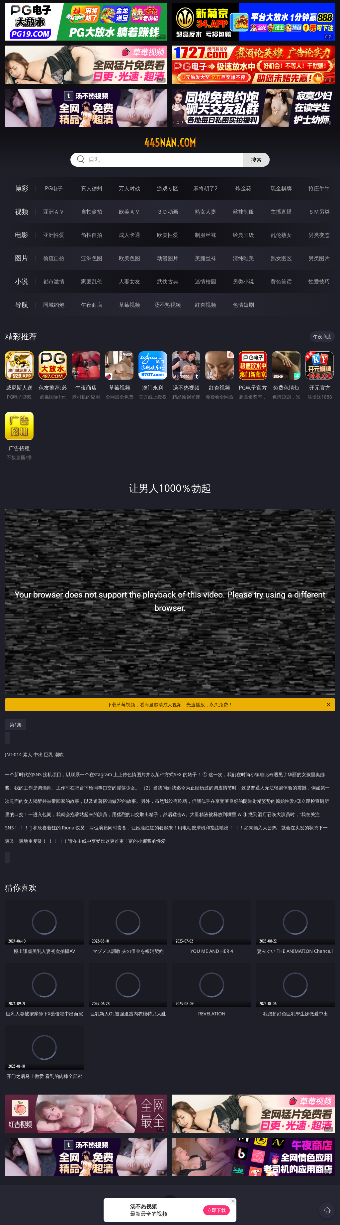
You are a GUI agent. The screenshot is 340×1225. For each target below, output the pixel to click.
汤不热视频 (167, 304)
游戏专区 (167, 188)
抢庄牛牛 (319, 188)
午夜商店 (91, 304)
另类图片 (319, 258)
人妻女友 (129, 281)
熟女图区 (281, 258)
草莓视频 (129, 304)
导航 (21, 304)
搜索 (256, 159)
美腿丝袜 (205, 258)
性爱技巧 (319, 281)
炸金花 (243, 188)
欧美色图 (129, 258)
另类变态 (319, 235)
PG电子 (53, 188)
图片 (21, 258)
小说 (21, 281)
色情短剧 (243, 304)
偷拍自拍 (91, 235)
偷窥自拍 (53, 258)
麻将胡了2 (205, 188)
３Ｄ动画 (167, 211)
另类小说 (243, 281)
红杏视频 (205, 304)
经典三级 (243, 235)
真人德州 (91, 188)
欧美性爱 (167, 235)
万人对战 (129, 188)
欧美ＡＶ (129, 211)
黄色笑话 (281, 281)
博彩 (21, 188)
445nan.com (170, 142)
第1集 (16, 724)
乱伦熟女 (281, 235)
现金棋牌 (281, 188)
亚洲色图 (91, 258)
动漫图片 (167, 258)
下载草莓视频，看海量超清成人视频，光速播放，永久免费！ (219, 705)
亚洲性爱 (53, 235)
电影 (21, 234)
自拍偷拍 (91, 211)
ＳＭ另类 (319, 211)
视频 (21, 211)
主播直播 (281, 211)
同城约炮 (53, 304)
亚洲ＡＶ (53, 211)
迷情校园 (205, 281)
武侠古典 (167, 281)
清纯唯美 (243, 258)
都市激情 (53, 281)
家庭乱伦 (91, 281)
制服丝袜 (205, 235)
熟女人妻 (205, 211)
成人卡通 (129, 235)
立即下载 (216, 1210)
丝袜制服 (243, 211)
